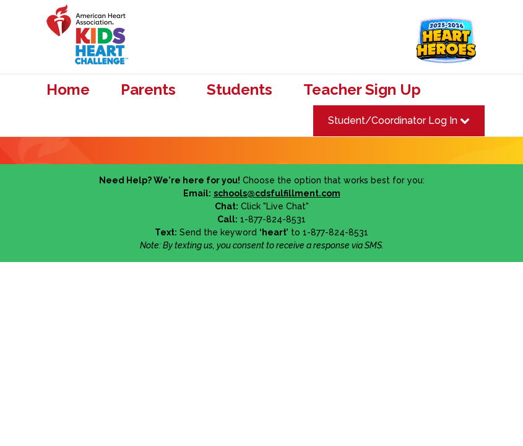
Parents (148, 90)
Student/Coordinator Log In (399, 120)
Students (239, 90)
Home (68, 90)
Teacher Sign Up (362, 90)
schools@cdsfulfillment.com (277, 193)
